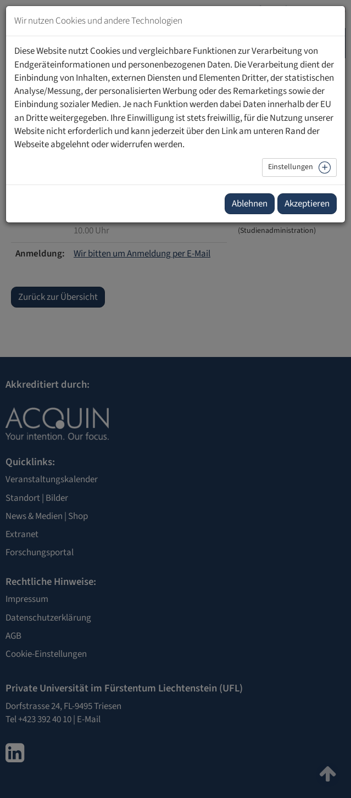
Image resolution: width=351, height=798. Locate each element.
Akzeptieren (307, 203)
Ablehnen (250, 203)
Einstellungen (290, 166)
